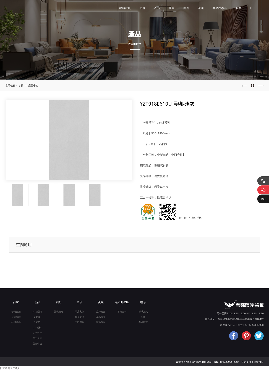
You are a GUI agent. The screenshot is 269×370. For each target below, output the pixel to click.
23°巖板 (37, 327)
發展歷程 (16, 316)
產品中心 (33, 85)
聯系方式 (143, 311)
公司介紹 (16, 311)
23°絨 (37, 316)
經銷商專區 (220, 8)
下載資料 (122, 311)
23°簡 (37, 322)
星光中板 (37, 343)
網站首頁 (125, 8)
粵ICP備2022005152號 (226, 361)
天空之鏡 (37, 332)
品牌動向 (58, 311)
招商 (143, 316)
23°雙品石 (37, 311)
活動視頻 (100, 322)
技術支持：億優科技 (252, 361)
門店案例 (79, 311)
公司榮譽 (16, 322)
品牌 (142, 8)
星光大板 (37, 338)
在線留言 (143, 322)
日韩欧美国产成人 (10, 368)
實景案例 (79, 316)
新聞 (171, 8)
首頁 (20, 85)
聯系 (238, 8)
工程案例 (79, 322)
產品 (157, 8)
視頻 (201, 8)
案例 (186, 8)
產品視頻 (100, 316)
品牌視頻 (100, 311)
